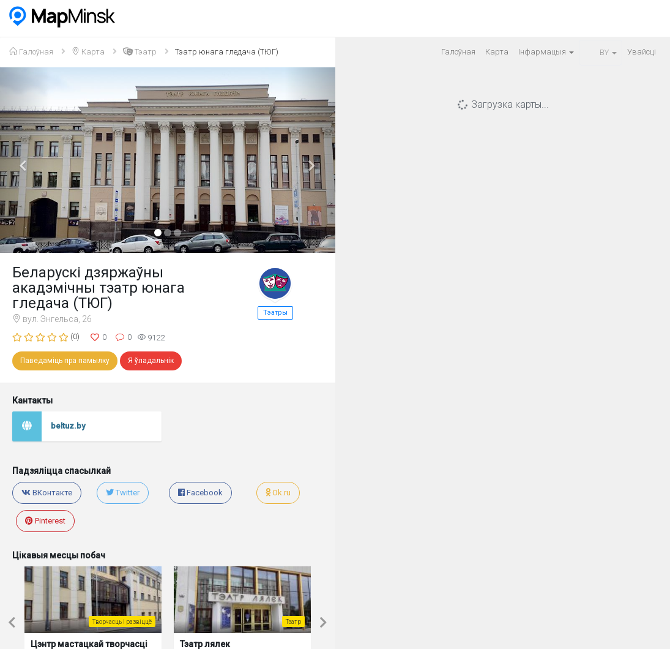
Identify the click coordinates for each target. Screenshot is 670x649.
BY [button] (600, 52)
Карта (496, 51)
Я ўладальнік (151, 360)
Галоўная (458, 51)
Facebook (200, 492)
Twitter (123, 492)
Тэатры (275, 313)
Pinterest (45, 520)
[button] (25, 160)
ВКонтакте (46, 492)
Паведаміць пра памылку (65, 360)
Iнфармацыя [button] (546, 51)
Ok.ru (278, 492)
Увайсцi (641, 51)
